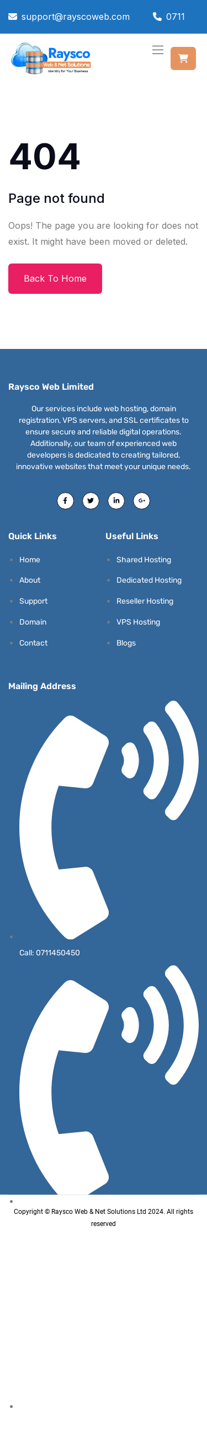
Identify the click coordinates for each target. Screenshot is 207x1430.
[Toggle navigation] (156, 49)
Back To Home (55, 278)
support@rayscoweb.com (76, 16)
